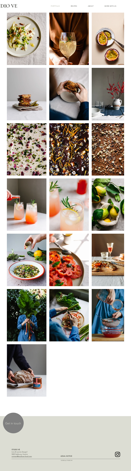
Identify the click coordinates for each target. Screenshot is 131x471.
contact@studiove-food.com (22, 456)
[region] (13, 423)
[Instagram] (117, 454)
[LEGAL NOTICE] (66, 456)
